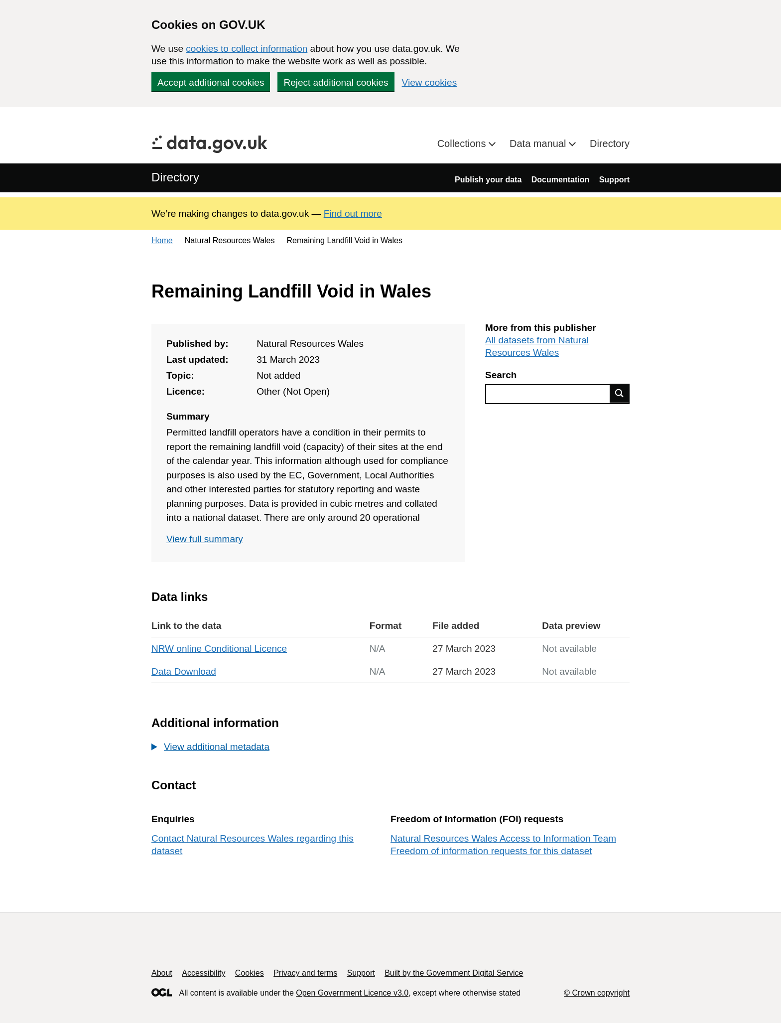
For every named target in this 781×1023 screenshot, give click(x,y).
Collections (463, 143)
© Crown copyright (597, 993)
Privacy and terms (305, 973)
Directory (610, 143)
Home (162, 240)
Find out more (353, 213)
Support (614, 179)
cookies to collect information (246, 48)
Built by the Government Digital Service (454, 973)
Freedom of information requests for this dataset (491, 851)
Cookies (249, 973)
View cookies (429, 82)
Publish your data (488, 179)
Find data (620, 393)
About (161, 973)
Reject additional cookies (335, 82)
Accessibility (203, 973)
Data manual (539, 143)
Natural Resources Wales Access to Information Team (503, 838)
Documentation (560, 179)
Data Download (183, 671)
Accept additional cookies (210, 82)
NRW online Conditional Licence (219, 648)
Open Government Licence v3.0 (352, 993)
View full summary (204, 539)
